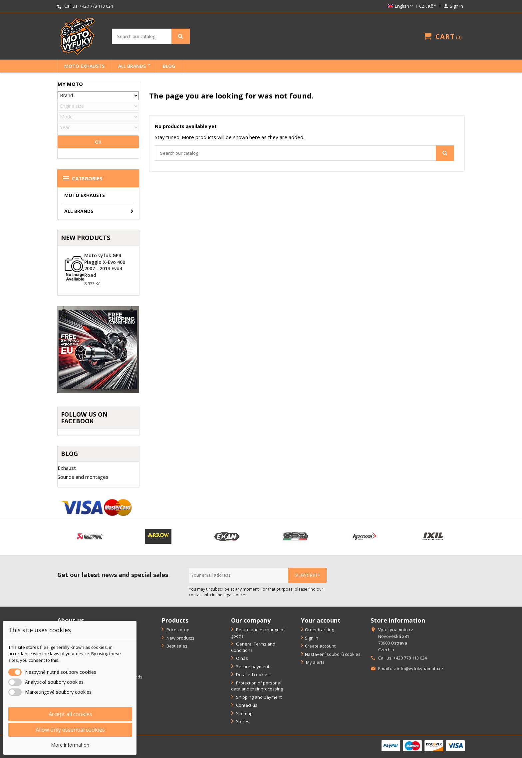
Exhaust (67, 468)
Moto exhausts (84, 66)
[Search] (151, 36)
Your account (321, 620)
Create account (320, 646)
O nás (241, 658)
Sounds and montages (83, 477)
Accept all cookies (70, 714)
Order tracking (319, 630)
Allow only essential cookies (70, 729)
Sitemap (244, 713)
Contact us (246, 705)
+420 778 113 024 (96, 6)
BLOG (169, 66)
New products (179, 638)
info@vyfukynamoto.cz (420, 668)
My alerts (315, 662)
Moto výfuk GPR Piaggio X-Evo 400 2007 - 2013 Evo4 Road (104, 265)
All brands (132, 66)
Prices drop (177, 630)
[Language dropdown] (401, 6)
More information (70, 745)
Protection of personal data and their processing (257, 686)
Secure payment (252, 666)
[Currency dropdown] (428, 6)
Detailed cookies (252, 674)
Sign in (311, 638)
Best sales (176, 646)
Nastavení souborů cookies (333, 654)
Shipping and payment (258, 697)
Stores (242, 721)
